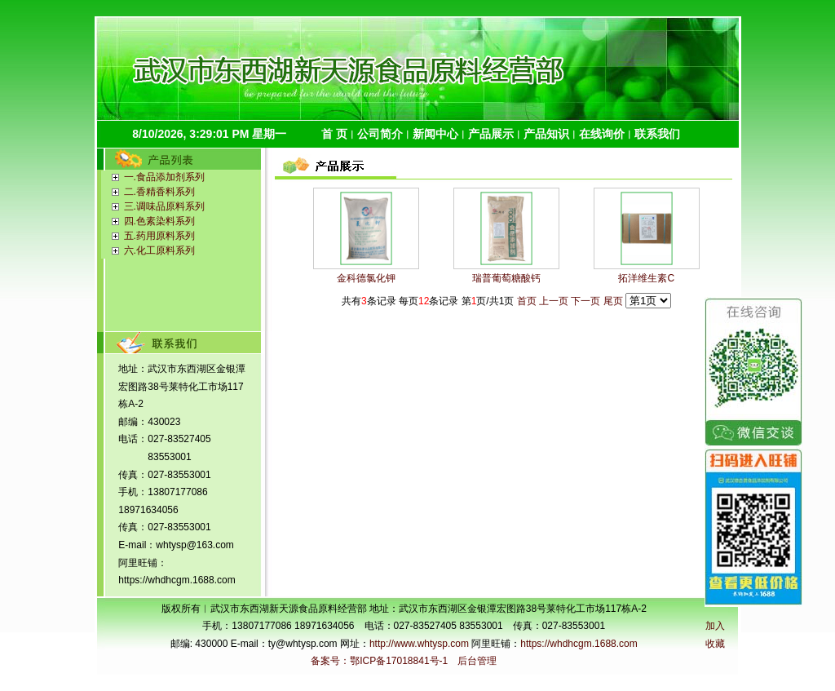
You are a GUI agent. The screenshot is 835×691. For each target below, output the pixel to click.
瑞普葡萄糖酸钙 (506, 278)
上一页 (553, 301)
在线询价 (602, 133)
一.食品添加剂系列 (164, 177)
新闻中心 (435, 133)
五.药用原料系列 (159, 235)
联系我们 (657, 133)
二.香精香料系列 (159, 191)
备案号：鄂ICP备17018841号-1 (379, 661)
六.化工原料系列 (159, 250)
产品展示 (491, 133)
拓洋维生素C (646, 278)
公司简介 (380, 133)
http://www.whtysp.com (419, 643)
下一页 (585, 301)
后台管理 (477, 661)
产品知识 (546, 133)
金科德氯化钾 (366, 278)
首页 (527, 301)
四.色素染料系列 (159, 221)
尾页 (613, 301)
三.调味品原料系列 (164, 206)
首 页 (334, 133)
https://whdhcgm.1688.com (578, 643)
